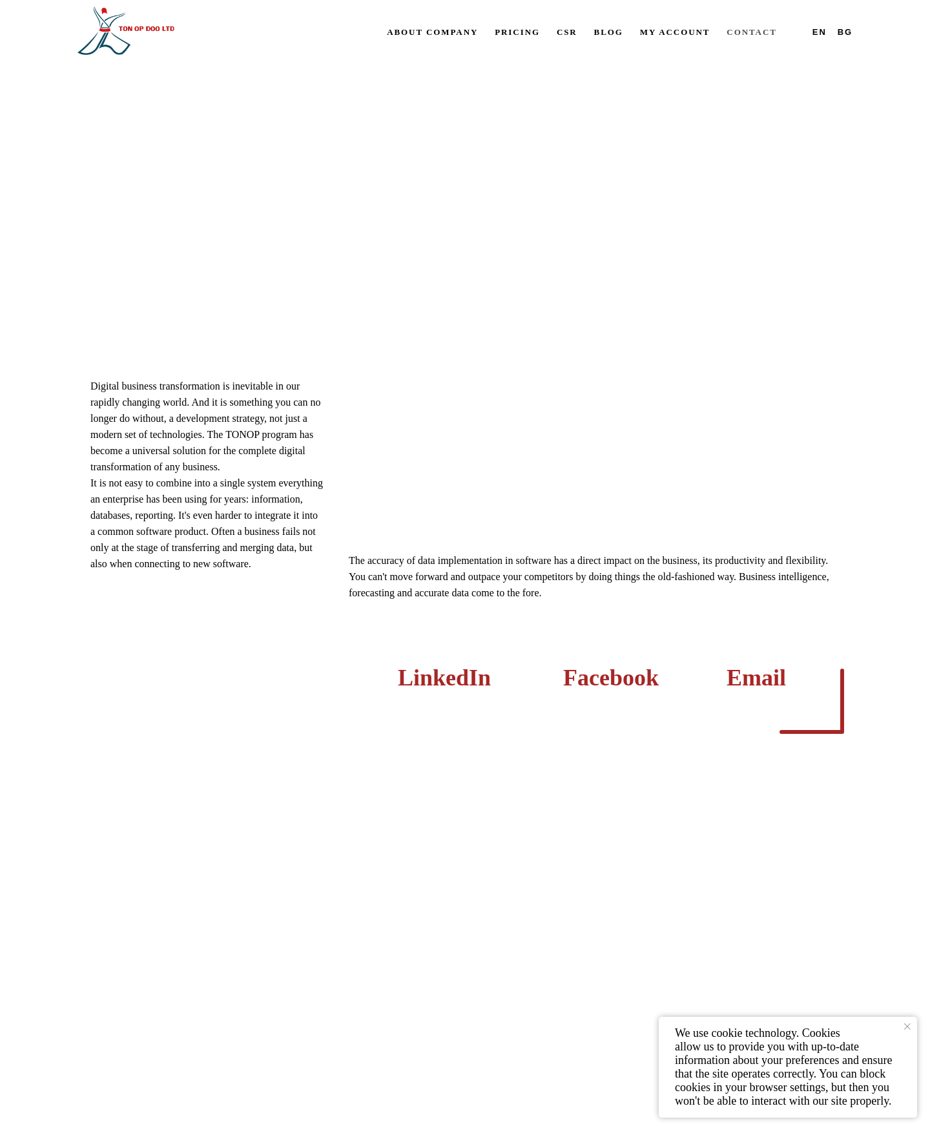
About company (432, 32)
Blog (608, 32)
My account (675, 32)
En (819, 32)
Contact (751, 32)
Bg (845, 32)
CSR (567, 32)
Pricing (517, 32)
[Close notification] (907, 1026)
